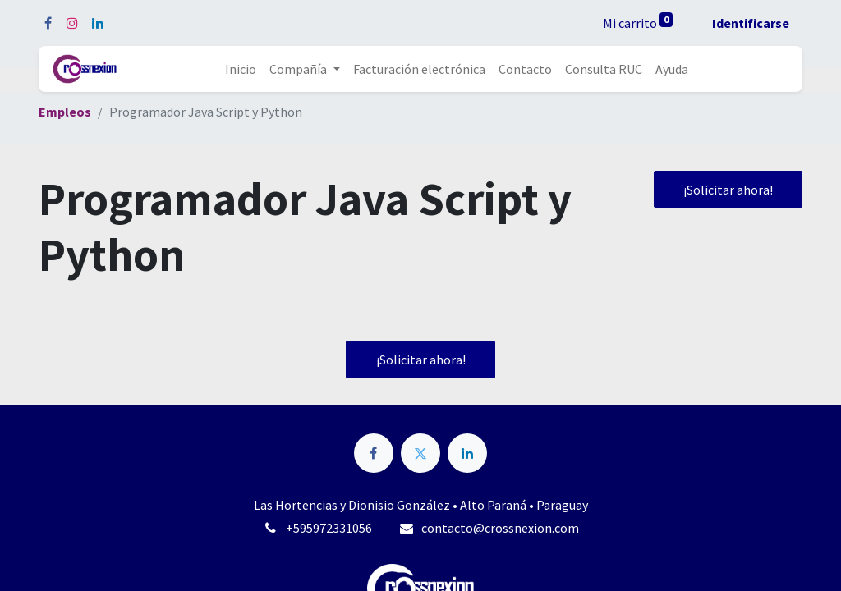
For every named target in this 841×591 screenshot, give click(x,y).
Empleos (65, 111)
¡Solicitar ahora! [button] (728, 189)
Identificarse (750, 23)
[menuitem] (240, 69)
